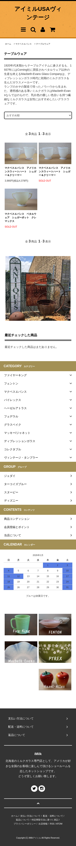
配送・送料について (53, 816)
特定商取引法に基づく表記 (45, 819)
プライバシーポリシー (25, 823)
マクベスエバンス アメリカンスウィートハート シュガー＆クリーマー (20, 172)
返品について (22, 819)
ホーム (8, 44)
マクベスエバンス (23, 44)
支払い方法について (30, 816)
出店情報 (43, 823)
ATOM (59, 823)
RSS (52, 823)
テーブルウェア (43, 44)
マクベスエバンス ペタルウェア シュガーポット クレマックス (20, 218)
